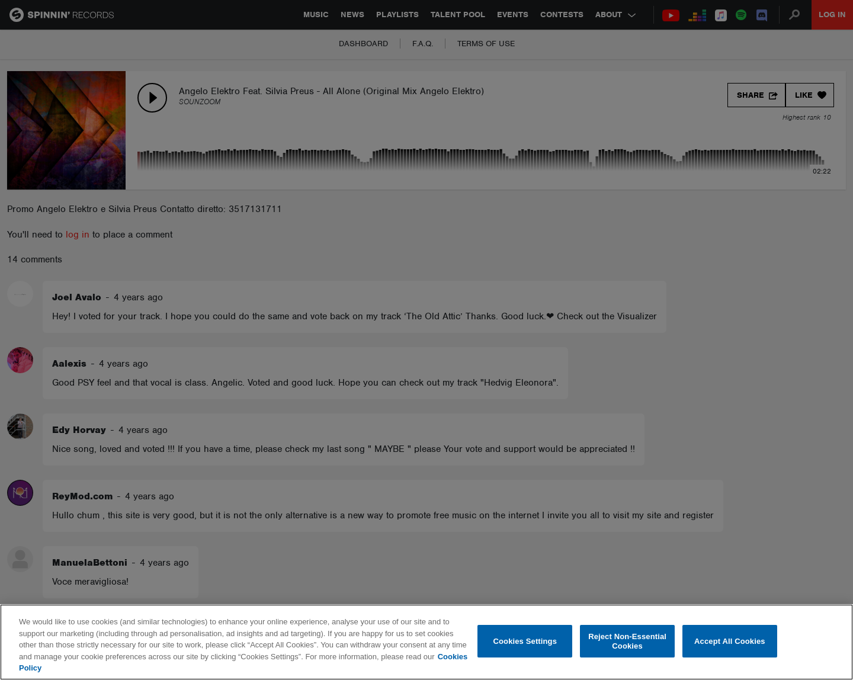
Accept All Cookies (729, 641)
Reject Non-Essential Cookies (627, 641)
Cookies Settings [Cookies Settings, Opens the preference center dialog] (525, 641)
